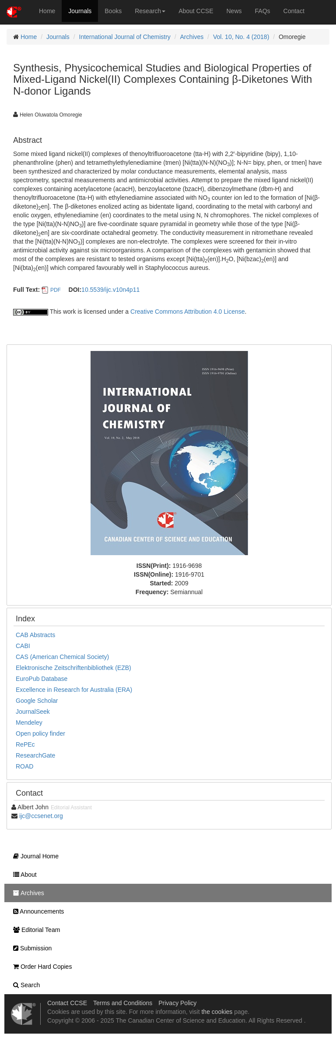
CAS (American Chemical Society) (62, 656)
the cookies (216, 1011)
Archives (192, 36)
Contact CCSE (67, 1002)
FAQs (262, 10)
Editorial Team (34, 929)
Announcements (36, 911)
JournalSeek (33, 711)
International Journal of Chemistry (125, 36)
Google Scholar (37, 700)
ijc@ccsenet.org (41, 815)
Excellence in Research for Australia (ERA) (74, 689)
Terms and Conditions (122, 1002)
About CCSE (195, 10)
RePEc (25, 744)
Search (24, 984)
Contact (294, 10)
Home (47, 10)
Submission (30, 948)
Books (113, 10)
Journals (79, 10)
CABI (23, 645)
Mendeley (29, 722)
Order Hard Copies (40, 966)
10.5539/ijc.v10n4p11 (110, 289)
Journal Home (34, 856)
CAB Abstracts (35, 634)
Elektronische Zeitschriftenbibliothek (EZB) (73, 667)
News (234, 10)
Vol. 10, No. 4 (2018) (241, 36)
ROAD (24, 766)
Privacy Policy (177, 1002)
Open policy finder (40, 733)
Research (150, 10)
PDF (55, 290)
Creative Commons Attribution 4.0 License (187, 311)
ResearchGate (35, 755)
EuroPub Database (41, 678)
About (23, 874)
